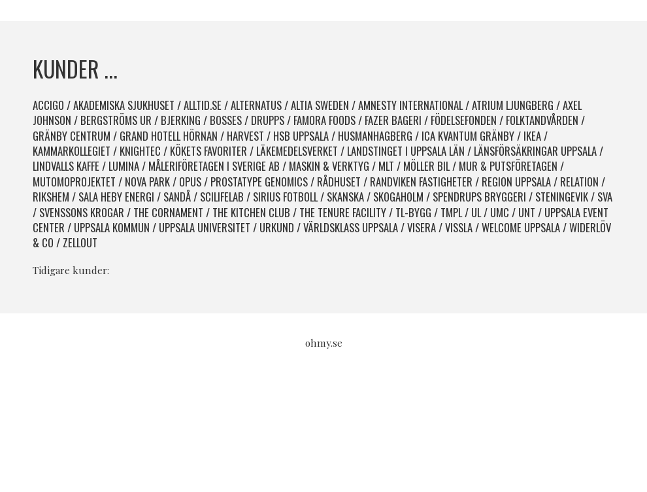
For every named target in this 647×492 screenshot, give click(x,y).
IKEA (532, 136)
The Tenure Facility (342, 212)
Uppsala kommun (112, 227)
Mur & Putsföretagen (508, 166)
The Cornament (168, 212)
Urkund (276, 227)
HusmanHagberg (375, 136)
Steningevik (561, 196)
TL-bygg (413, 212)
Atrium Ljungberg (513, 105)
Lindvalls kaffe (66, 166)
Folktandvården (542, 120)
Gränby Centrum (71, 136)
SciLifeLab (222, 196)
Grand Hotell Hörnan (169, 136)
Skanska (345, 196)
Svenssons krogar (81, 212)
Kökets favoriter (208, 151)
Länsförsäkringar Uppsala (535, 151)
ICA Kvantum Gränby (468, 136)
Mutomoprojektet (74, 181)
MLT (386, 166)
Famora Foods (324, 120)
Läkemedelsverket (297, 151)
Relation (579, 181)
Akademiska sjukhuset (123, 105)
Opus (190, 181)
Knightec (140, 151)
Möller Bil (426, 166)
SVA (604, 196)
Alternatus (256, 105)
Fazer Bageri (393, 120)
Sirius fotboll (285, 196)
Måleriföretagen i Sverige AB (214, 166)
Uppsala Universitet (204, 227)
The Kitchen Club (251, 212)
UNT (526, 212)
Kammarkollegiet (71, 151)
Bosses (226, 120)
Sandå (177, 196)
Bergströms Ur (116, 120)
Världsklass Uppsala (350, 227)
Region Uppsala (516, 181)
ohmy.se (323, 342)
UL (476, 212)
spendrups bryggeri (479, 196)
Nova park (147, 181)
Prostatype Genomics (259, 181)
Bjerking (181, 120)
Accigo (48, 105)
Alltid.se (203, 105)
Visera (421, 227)
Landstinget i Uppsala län (406, 151)
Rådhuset (339, 181)
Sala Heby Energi (116, 196)
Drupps (267, 120)
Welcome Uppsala (521, 227)
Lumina (123, 166)
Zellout (80, 242)
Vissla (459, 227)
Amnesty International (410, 105)
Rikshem (51, 196)
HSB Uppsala (301, 136)
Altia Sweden (320, 105)
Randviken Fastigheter (421, 181)
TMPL (451, 212)
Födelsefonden (464, 120)
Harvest (245, 136)
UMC (499, 212)
